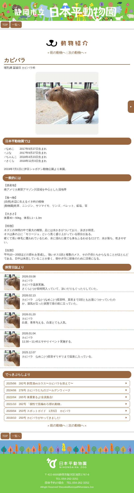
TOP (5, 24)
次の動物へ (76, 52)
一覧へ (16, 24)
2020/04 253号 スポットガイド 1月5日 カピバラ (38, 411)
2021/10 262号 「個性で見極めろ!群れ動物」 (34, 404)
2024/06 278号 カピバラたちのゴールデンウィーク (38, 390)
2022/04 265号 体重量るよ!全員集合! (29, 397)
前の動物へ (58, 52)
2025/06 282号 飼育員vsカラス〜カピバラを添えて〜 (39, 383)
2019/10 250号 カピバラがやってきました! (33, 417)
